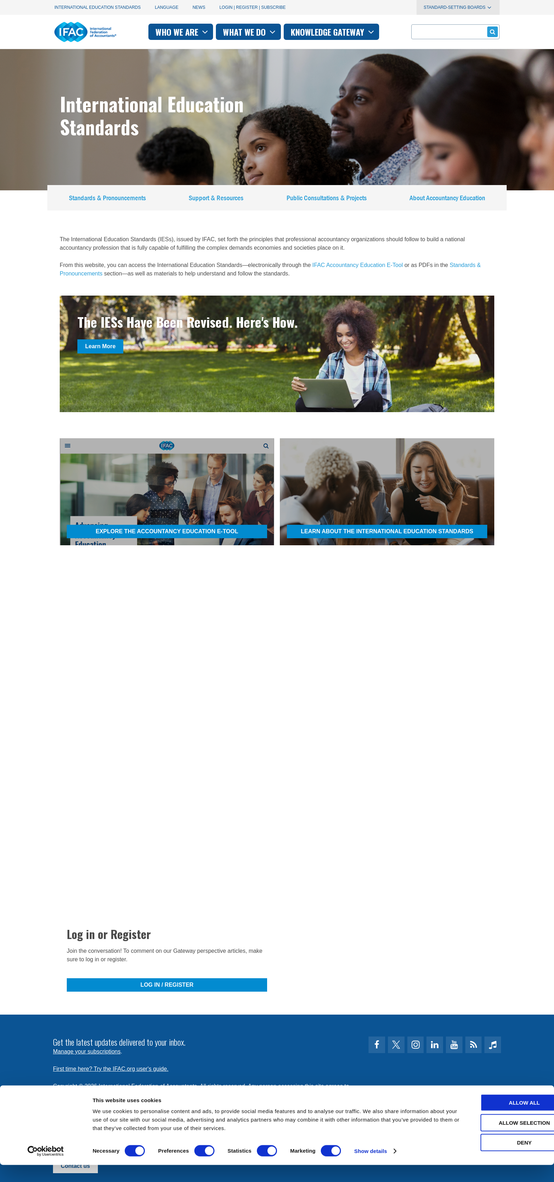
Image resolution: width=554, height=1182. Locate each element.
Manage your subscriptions (86, 1052)
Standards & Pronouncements (107, 199)
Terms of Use (78, 1095)
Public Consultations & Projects (327, 199)
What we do (250, 31)
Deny (495, 1160)
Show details (370, 1168)
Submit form (491, 32)
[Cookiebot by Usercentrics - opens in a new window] (46, 1168)
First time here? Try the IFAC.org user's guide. (111, 1069)
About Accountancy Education (447, 199)
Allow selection (495, 1140)
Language (166, 7)
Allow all (495, 1120)
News (199, 7)
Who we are (182, 31)
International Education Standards (97, 7)
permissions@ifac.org (194, 1095)
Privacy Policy (125, 1095)
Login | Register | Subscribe (252, 7)
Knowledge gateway (333, 31)
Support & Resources (216, 199)
